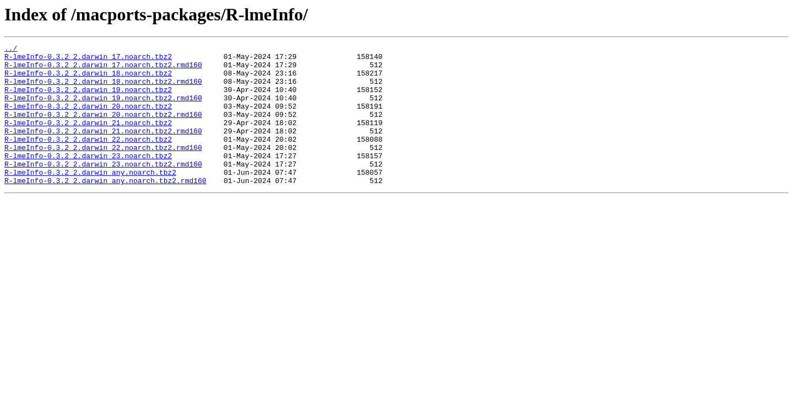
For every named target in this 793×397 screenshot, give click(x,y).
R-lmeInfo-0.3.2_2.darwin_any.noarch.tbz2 (90, 198)
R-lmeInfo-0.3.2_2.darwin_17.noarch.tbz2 (88, 60)
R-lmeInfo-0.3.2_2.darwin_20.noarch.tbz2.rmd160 (103, 129)
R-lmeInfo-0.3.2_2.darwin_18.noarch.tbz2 (88, 79)
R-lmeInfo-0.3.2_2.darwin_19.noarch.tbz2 (88, 99)
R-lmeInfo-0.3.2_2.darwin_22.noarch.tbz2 (88, 159)
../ (10, 50)
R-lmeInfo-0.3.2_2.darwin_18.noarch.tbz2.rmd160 (103, 89)
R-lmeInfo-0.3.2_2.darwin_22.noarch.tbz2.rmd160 (103, 169)
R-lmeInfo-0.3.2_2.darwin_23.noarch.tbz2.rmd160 (103, 189)
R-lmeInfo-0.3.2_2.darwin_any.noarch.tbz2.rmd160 (105, 208)
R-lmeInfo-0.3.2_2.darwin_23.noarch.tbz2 (88, 179)
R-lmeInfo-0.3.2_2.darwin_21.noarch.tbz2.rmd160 (103, 149)
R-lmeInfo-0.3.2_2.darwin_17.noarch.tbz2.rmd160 (103, 69)
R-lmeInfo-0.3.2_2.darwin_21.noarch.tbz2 (88, 139)
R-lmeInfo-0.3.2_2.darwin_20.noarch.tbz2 (88, 119)
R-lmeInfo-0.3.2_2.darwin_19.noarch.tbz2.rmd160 (103, 109)
